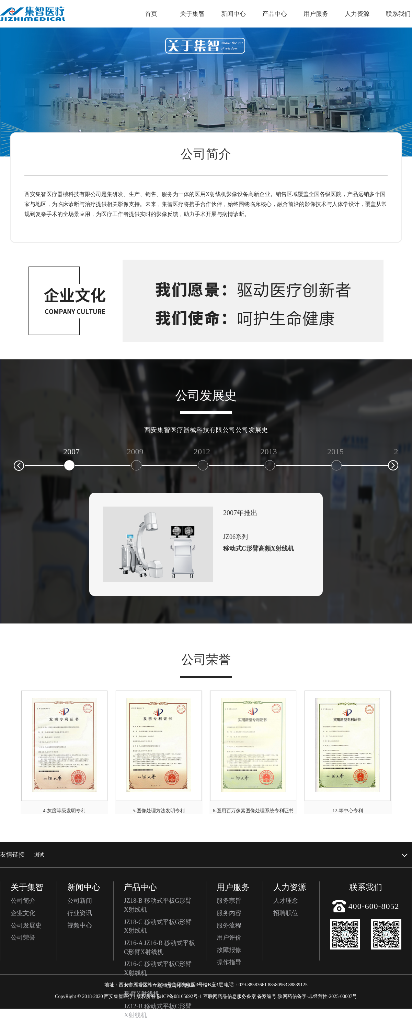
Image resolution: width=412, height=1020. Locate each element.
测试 (39, 854)
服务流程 (229, 925)
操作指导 (229, 962)
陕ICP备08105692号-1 (179, 996)
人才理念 (285, 900)
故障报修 (229, 949)
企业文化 (23, 913)
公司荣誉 (23, 937)
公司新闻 (79, 900)
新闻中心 (233, 13)
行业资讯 (79, 913)
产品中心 (274, 13)
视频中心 (79, 925)
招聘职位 (285, 913)
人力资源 (357, 13)
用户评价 (229, 937)
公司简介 (23, 900)
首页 (151, 13)
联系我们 (398, 13)
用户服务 (316, 13)
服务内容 (229, 913)
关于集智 (192, 13)
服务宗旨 (229, 900)
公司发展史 (26, 925)
